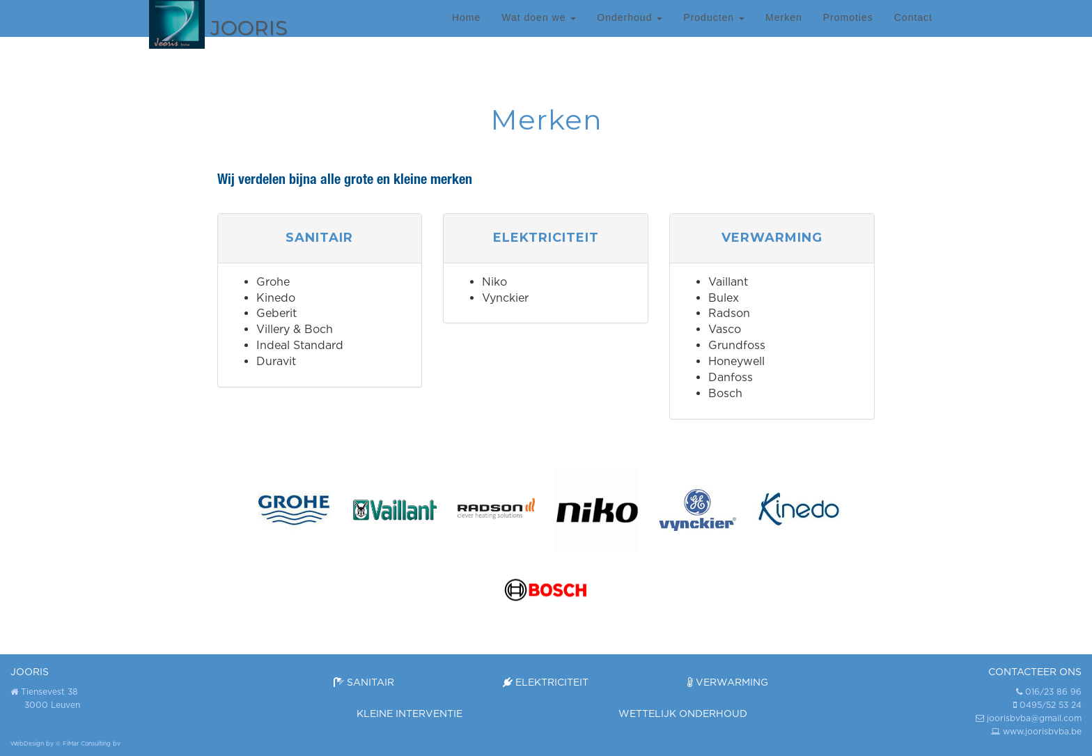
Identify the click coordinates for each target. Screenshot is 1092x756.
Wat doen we (538, 31)
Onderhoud (629, 31)
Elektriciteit (545, 682)
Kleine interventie (409, 713)
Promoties (848, 31)
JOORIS (29, 671)
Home (466, 31)
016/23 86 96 (1053, 691)
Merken (783, 31)
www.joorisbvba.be (1042, 731)
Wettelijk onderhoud (682, 713)
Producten (713, 31)
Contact (913, 31)
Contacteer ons (1035, 671)
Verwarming (727, 682)
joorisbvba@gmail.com (1034, 718)
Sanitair (364, 682)
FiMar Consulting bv (91, 743)
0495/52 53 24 (1051, 704)
